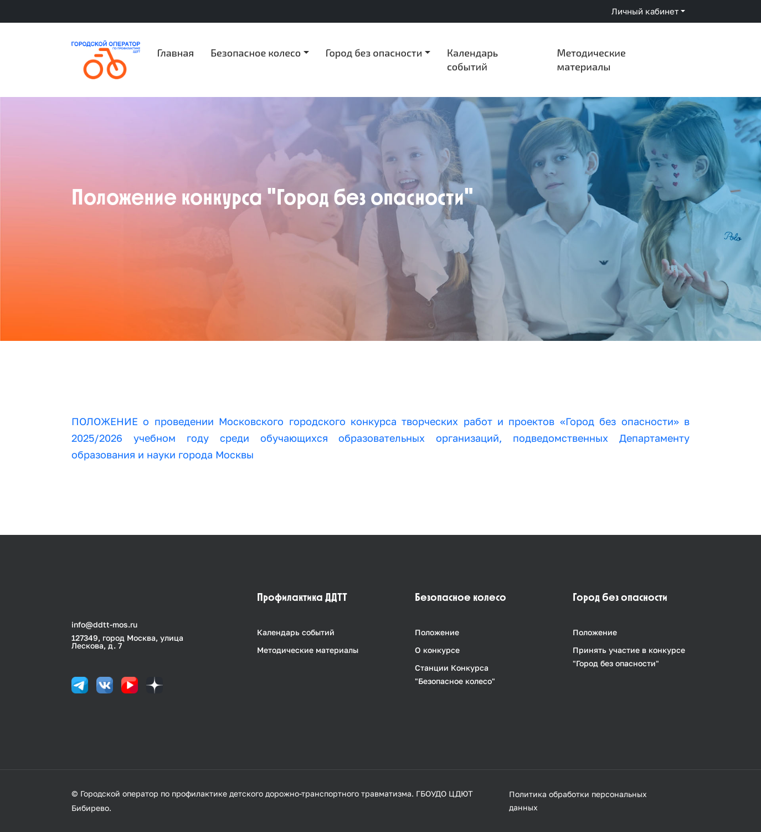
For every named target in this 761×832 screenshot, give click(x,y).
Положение (437, 632)
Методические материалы (591, 60)
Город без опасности (374, 53)
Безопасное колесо (255, 53)
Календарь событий (472, 60)
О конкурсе (437, 650)
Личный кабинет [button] (644, 11)
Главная (175, 53)
